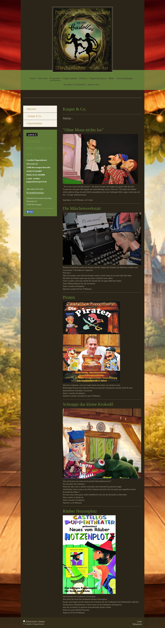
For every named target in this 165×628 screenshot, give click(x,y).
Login (139, 621)
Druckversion (30, 621)
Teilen (30, 212)
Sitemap (41, 621)
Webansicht (137, 624)
